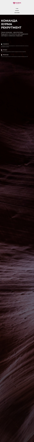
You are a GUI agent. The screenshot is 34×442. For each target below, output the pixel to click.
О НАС (17, 8)
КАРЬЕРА (17, 10)
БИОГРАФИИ (17, 12)
